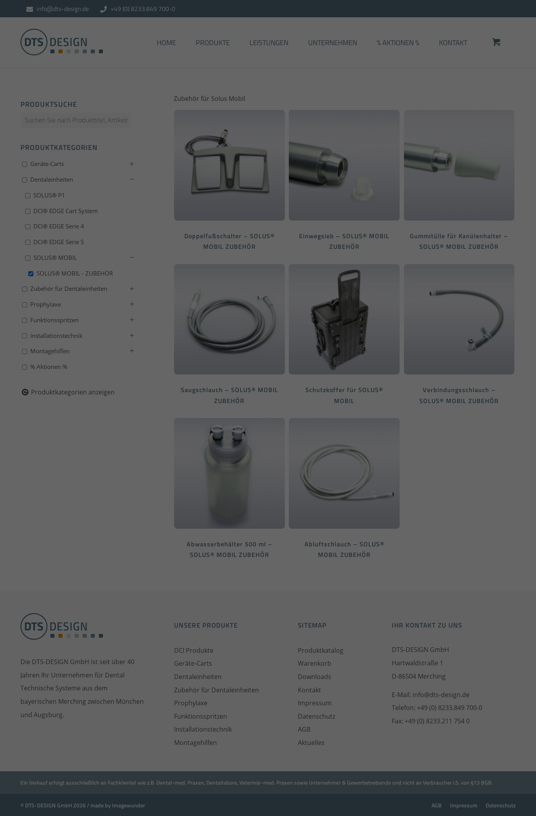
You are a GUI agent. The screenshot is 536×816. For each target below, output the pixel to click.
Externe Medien (339, 146)
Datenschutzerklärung (319, 107)
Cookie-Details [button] (229, 254)
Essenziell (183, 146)
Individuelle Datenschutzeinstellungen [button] (268, 234)
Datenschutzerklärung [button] (272, 254)
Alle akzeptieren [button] (268, 178)
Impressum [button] (311, 254)
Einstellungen (282, 117)
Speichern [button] (268, 206)
